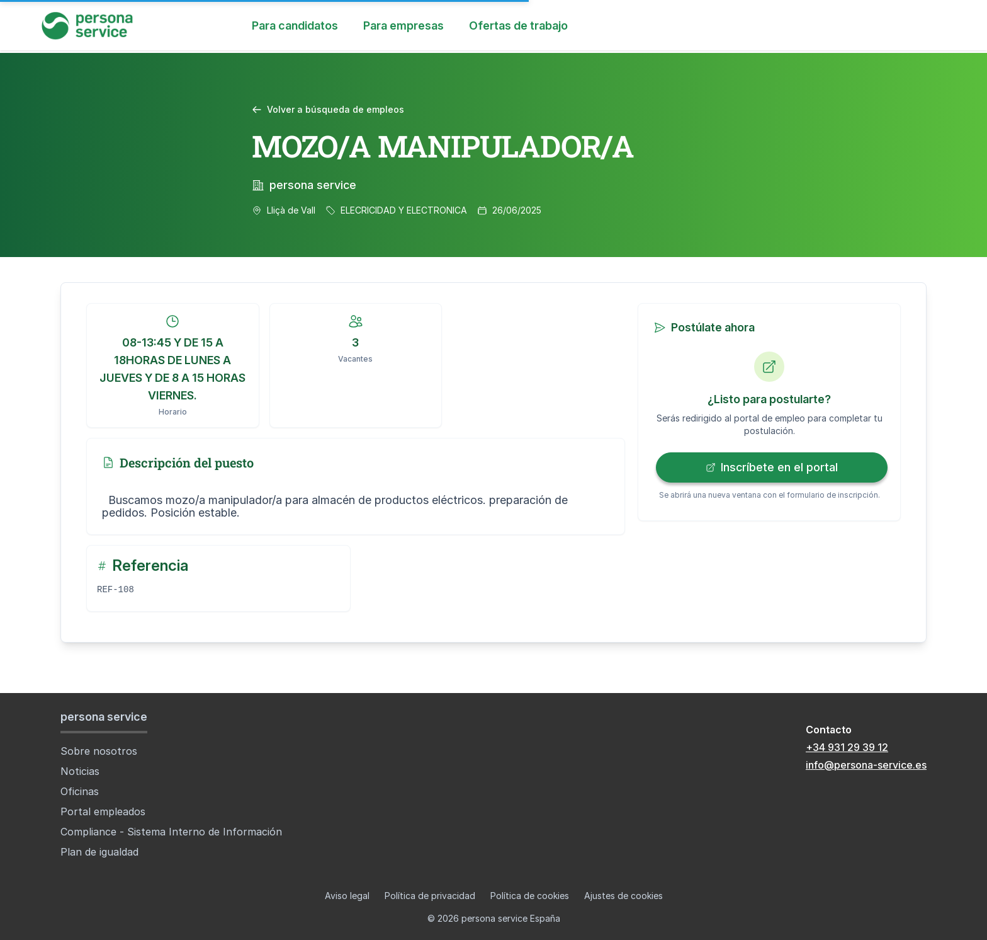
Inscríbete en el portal (772, 467)
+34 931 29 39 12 (847, 747)
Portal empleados (102, 811)
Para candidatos (295, 25)
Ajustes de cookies (623, 895)
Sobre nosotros (98, 751)
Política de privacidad (430, 895)
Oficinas (79, 791)
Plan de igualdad (99, 851)
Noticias (79, 771)
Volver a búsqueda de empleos (328, 109)
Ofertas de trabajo (518, 25)
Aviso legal (347, 895)
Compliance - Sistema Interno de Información (171, 831)
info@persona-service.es (866, 765)
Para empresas (403, 25)
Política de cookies (529, 895)
